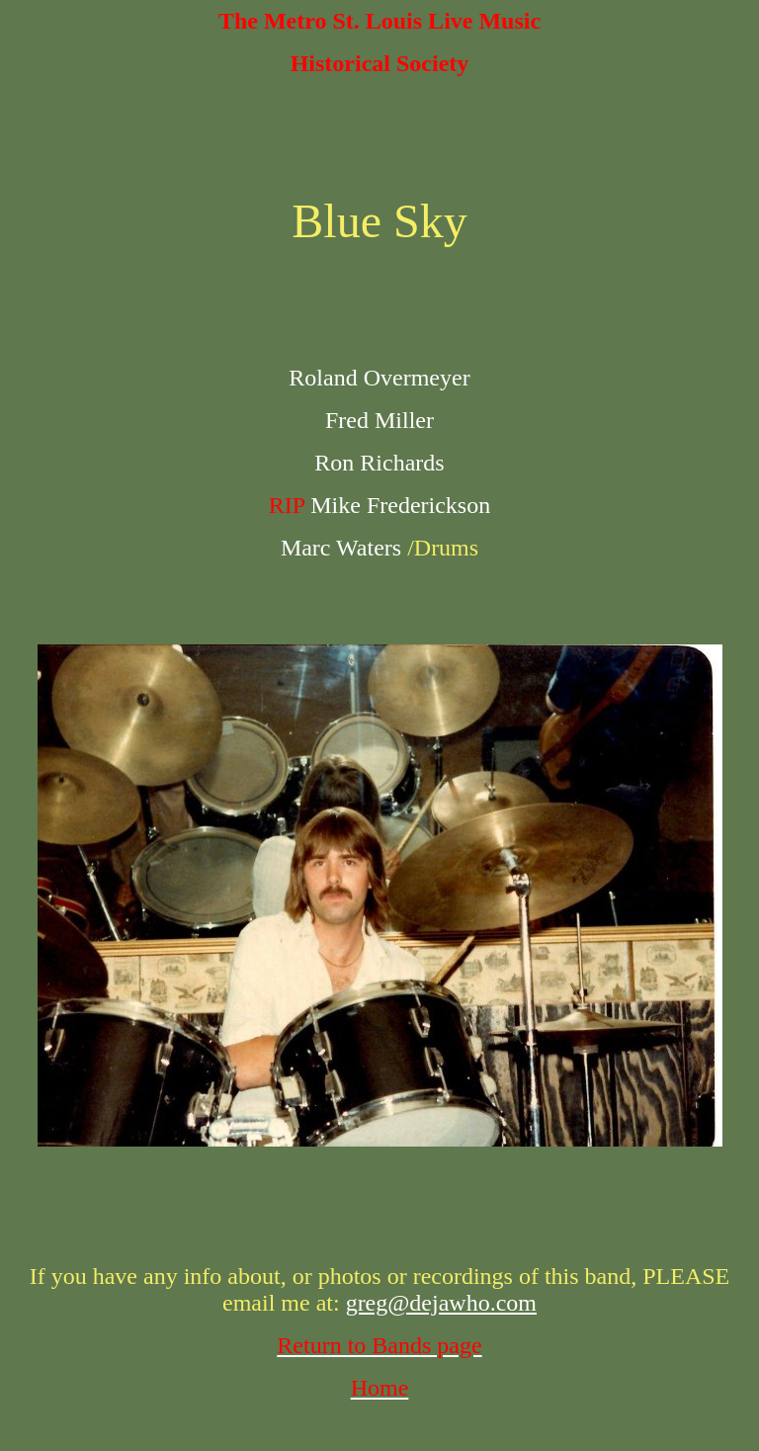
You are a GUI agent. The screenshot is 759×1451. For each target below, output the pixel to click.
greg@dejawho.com (441, 1303)
